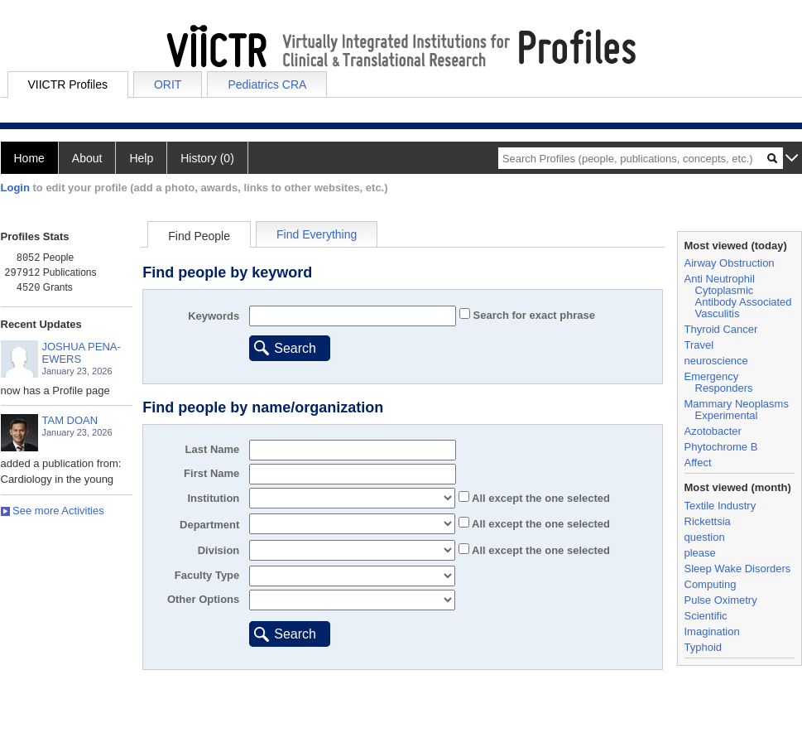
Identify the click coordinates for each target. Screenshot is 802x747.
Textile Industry (720, 505)
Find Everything (316, 234)
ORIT (167, 84)
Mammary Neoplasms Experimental (736, 410)
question (704, 537)
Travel (699, 345)
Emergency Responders (718, 382)
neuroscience (716, 360)
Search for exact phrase (532, 315)
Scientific (706, 616)
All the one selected (539, 498)
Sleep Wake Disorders (737, 568)
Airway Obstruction (729, 263)
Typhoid (703, 647)
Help (141, 158)
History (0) (207, 158)
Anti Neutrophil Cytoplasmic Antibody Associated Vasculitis (738, 296)
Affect (698, 462)
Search (295, 348)
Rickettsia (707, 521)
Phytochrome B (721, 447)
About (87, 158)
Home (29, 158)
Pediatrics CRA (267, 84)
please (700, 553)
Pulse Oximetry (720, 600)
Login (15, 187)
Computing (710, 584)
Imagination (712, 631)
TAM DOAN (70, 420)
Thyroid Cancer (721, 329)
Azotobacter (713, 431)
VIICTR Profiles (68, 84)
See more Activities (52, 510)
